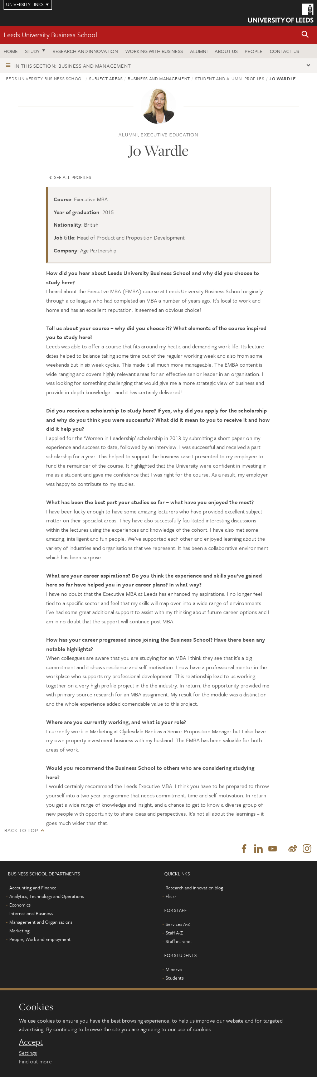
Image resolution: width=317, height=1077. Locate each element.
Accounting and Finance (33, 887)
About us (226, 51)
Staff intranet (179, 941)
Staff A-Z (174, 932)
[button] (305, 35)
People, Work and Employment (40, 939)
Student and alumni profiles (229, 78)
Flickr (171, 896)
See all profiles (69, 177)
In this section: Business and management (72, 65)
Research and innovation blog (194, 887)
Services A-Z (178, 924)
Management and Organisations (40, 922)
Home (11, 51)
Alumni (199, 51)
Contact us (284, 51)
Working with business (154, 51)
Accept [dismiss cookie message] (31, 1042)
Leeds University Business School (50, 34)
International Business (31, 913)
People (254, 51)
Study (32, 51)
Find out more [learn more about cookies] (35, 1061)
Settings (28, 1053)
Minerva (174, 969)
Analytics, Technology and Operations (46, 896)
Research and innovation (85, 51)
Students (175, 977)
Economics (19, 904)
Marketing (19, 930)
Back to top (21, 830)
